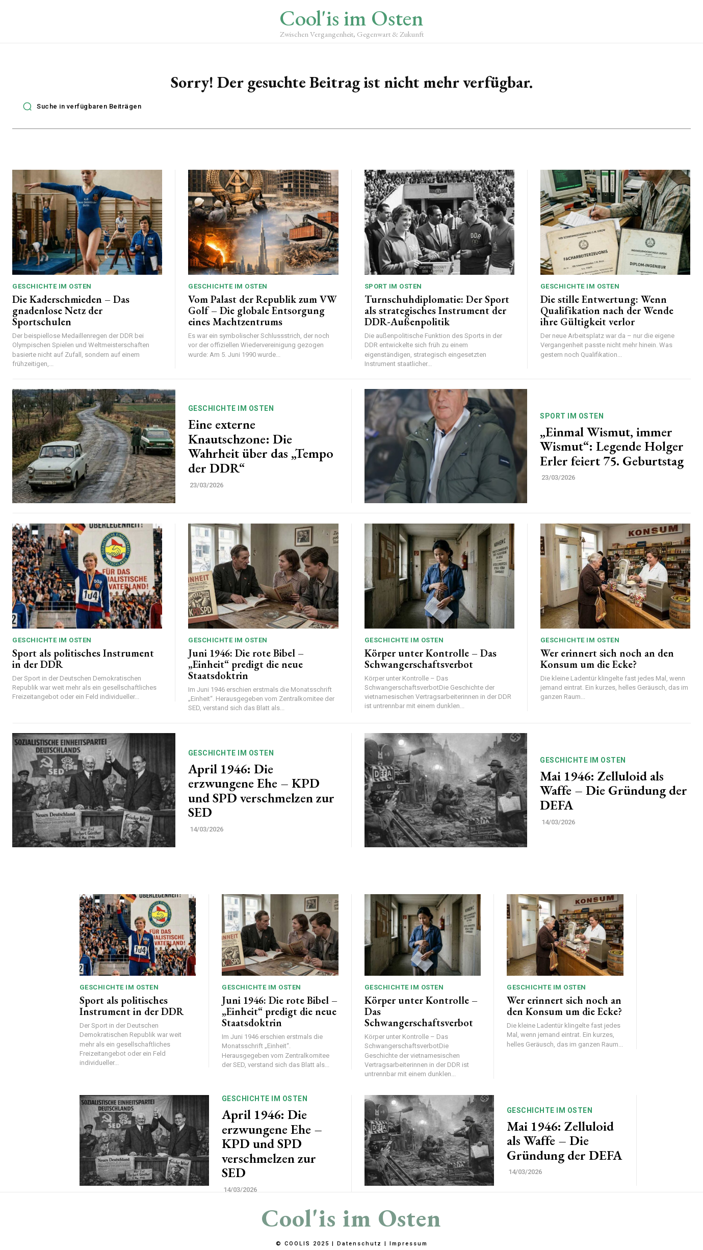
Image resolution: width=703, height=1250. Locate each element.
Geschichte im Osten (52, 292)
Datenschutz (359, 1244)
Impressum (408, 1244)
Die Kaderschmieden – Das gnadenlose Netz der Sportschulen (70, 316)
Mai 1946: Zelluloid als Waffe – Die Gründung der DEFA (613, 795)
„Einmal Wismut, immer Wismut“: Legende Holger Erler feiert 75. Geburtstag (612, 451)
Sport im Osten (393, 292)
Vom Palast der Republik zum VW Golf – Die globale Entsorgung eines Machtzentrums (262, 316)
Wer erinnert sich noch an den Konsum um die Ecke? (607, 664)
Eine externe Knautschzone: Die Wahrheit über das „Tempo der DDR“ (260, 451)
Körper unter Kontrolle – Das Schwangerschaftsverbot (430, 664)
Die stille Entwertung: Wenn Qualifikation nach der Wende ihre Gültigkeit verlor (606, 316)
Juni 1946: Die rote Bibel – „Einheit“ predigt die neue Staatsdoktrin (246, 669)
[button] (79, 111)
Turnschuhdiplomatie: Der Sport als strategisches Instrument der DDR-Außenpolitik (436, 316)
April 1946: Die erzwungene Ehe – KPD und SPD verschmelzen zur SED (261, 795)
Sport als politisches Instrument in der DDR (83, 664)
